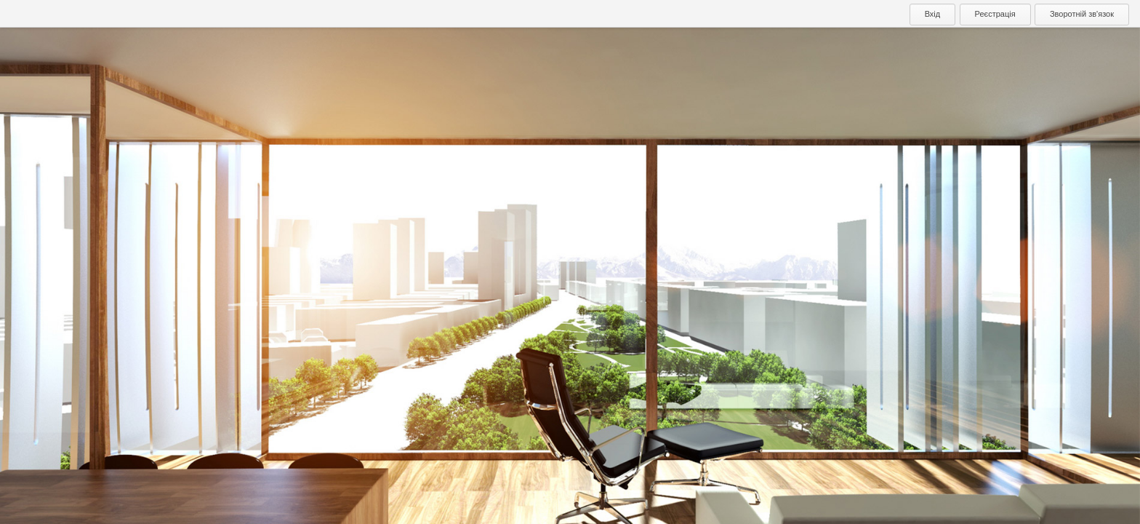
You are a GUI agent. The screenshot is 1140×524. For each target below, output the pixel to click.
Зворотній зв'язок (1082, 13)
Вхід (933, 13)
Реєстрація (995, 13)
